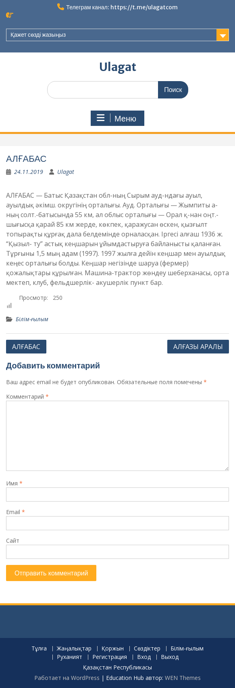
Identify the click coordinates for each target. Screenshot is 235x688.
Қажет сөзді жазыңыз (38, 34)
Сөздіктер (147, 648)
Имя (14, 483)
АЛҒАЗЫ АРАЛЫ (198, 346)
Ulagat (117, 67)
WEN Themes (183, 678)
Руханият (69, 657)
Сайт (12, 540)
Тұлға (39, 648)
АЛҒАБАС (26, 346)
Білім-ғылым (32, 319)
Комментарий (27, 396)
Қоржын (113, 648)
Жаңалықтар (74, 648)
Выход (170, 657)
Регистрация (109, 657)
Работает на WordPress (67, 678)
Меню (116, 118)
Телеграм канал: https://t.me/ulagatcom (121, 7)
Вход (144, 657)
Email (15, 512)
